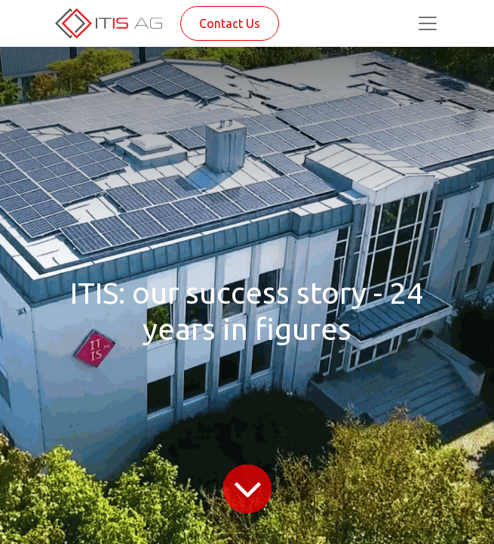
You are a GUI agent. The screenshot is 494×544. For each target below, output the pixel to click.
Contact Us (229, 23)
